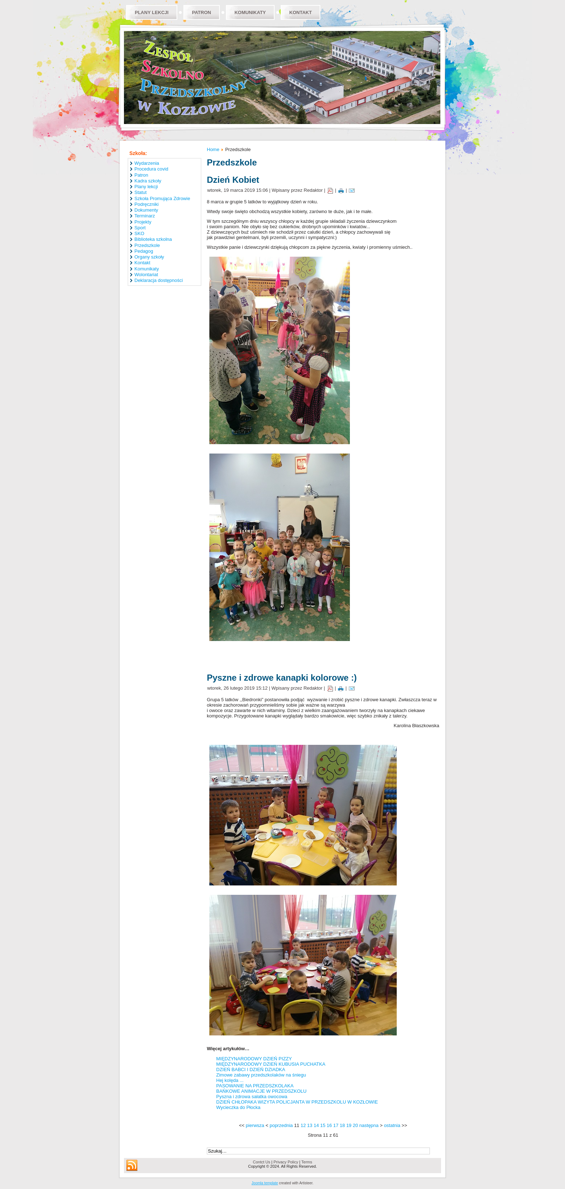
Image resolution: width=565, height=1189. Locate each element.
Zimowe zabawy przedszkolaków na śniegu (261, 1075)
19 (348, 1125)
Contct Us (261, 1162)
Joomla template (265, 1183)
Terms (306, 1162)
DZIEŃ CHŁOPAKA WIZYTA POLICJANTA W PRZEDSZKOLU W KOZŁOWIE (297, 1102)
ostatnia (392, 1125)
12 (303, 1125)
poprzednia (281, 1125)
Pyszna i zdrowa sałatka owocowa (251, 1096)
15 (322, 1125)
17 (335, 1125)
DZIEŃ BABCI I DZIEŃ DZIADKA (250, 1069)
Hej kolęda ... (230, 1080)
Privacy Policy (285, 1162)
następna (369, 1125)
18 (342, 1125)
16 (329, 1125)
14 (316, 1125)
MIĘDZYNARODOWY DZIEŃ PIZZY (254, 1058)
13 (309, 1125)
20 (355, 1125)
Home (213, 149)
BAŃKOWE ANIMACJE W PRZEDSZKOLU (261, 1091)
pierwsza (255, 1125)
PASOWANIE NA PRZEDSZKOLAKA (255, 1085)
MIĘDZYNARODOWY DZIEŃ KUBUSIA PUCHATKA (270, 1064)
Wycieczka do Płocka (238, 1107)
